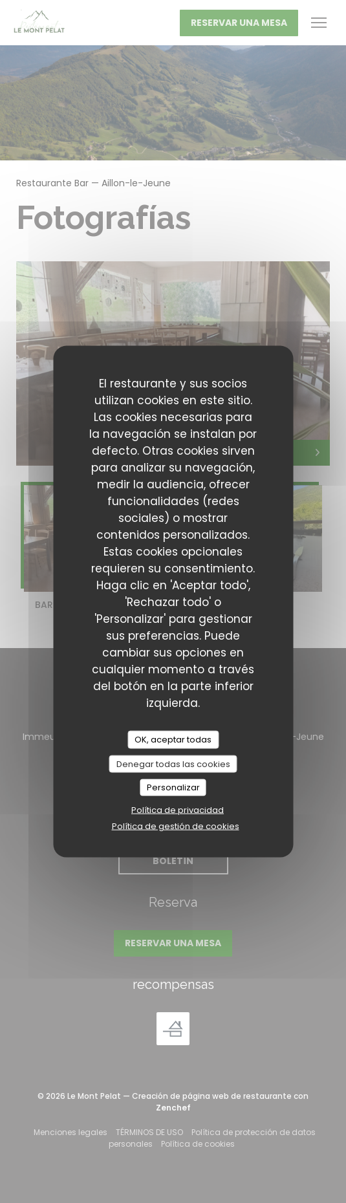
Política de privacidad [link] (177, 809)
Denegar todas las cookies (173, 763)
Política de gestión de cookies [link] (175, 825)
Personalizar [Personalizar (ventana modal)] (173, 787)
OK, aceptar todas (173, 739)
